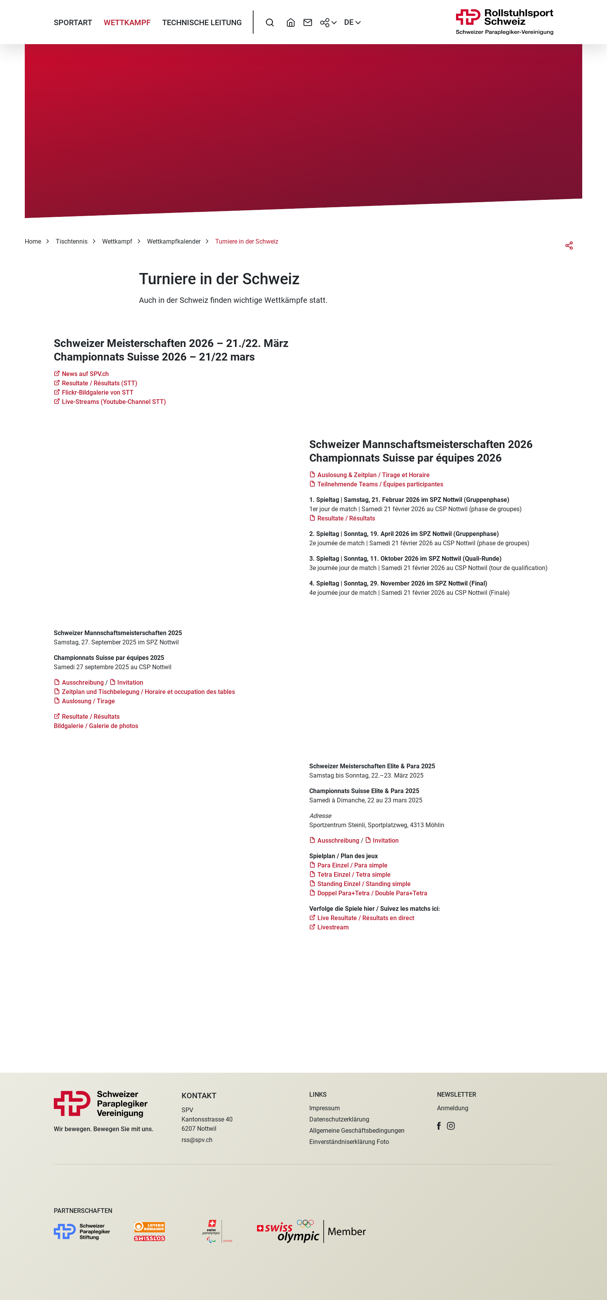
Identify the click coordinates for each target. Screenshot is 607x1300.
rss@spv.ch (197, 1140)
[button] (439, 1126)
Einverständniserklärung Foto (349, 1141)
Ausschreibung (83, 688)
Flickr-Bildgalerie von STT (98, 398)
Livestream (333, 933)
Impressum (324, 1108)
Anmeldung (452, 1108)
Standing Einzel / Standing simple (364, 889)
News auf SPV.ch (85, 379)
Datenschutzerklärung (339, 1119)
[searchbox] (269, 25)
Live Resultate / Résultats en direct (365, 923)
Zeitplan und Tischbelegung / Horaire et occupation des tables (148, 697)
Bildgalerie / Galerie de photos (97, 731)
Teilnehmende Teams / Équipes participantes (380, 490)
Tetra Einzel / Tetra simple (354, 880)
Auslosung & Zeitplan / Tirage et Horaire (373, 480)
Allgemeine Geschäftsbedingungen (357, 1130)
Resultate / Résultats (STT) (99, 389)
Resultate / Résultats (346, 524)
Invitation (130, 688)
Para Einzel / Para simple (352, 871)
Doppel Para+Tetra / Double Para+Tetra (372, 899)
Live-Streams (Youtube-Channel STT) (114, 407)
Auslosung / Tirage (88, 707)
